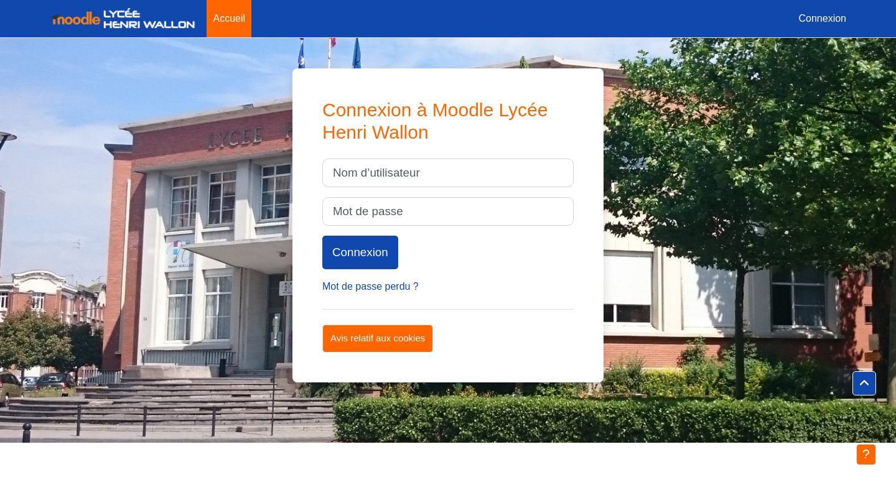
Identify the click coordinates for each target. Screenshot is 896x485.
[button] (864, 383)
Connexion (823, 18)
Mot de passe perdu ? (370, 286)
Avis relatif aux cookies (377, 338)
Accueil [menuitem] (229, 18)
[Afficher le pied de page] (866, 454)
